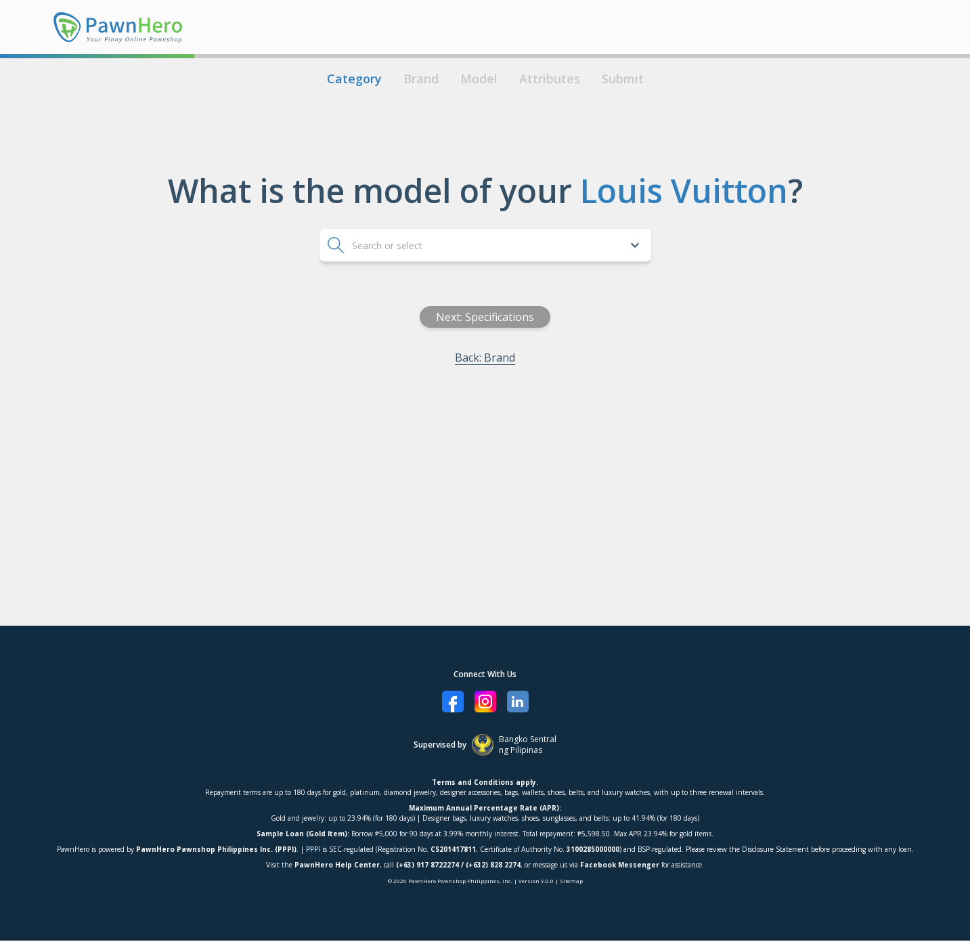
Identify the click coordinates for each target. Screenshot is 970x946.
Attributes (549, 78)
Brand (421, 78)
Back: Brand (583, 357)
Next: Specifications (583, 316)
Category (354, 78)
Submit (623, 78)
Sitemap (571, 880)
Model (479, 78)
